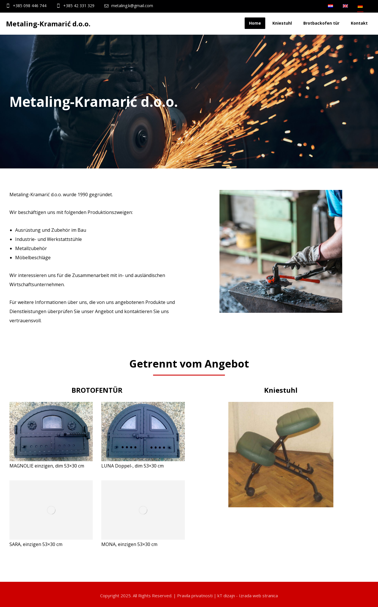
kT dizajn (226, 595)
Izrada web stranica (258, 595)
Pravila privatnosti (195, 595)
